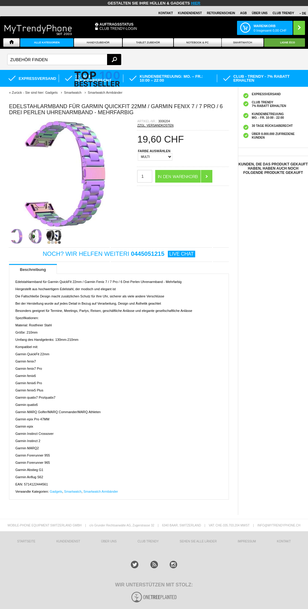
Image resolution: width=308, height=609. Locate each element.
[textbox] (64, 59)
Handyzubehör (98, 42)
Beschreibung (33, 269)
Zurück (17, 92)
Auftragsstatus (117, 24)
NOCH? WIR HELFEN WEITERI (119, 253)
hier (195, 3)
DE (304, 13)
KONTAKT (284, 541)
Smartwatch (242, 42)
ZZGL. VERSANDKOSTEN (155, 125)
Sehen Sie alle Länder (198, 541)
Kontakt (166, 13)
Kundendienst (190, 13)
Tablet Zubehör (148, 42)
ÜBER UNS (259, 13)
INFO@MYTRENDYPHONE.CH (278, 525)
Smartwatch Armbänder (100, 491)
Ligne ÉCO (287, 42)
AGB (243, 13)
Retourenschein (221, 13)
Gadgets (56, 491)
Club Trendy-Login (118, 29)
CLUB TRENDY (283, 13)
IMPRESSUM (247, 541)
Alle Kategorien (47, 42)
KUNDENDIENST (68, 541)
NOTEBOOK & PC (197, 42)
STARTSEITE (26, 541)
